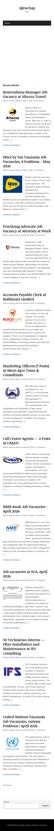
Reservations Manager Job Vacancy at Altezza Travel (25, 94)
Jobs (11, 101)
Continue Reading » (12, 145)
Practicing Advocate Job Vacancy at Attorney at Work (27, 228)
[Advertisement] (27, 52)
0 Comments (39, 101)
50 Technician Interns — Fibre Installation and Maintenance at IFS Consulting (23, 646)
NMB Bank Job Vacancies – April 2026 (25, 509)
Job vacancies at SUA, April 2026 (25, 574)
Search (6, 802)
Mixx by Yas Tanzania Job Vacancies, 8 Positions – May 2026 (26, 161)
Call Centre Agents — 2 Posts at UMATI (26, 440)
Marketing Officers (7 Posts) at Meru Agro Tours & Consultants (26, 370)
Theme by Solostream (39, 825)
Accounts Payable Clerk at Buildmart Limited (24, 297)
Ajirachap (27, 7)
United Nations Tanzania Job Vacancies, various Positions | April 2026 (24, 721)
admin (17, 101)
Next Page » (7, 785)
